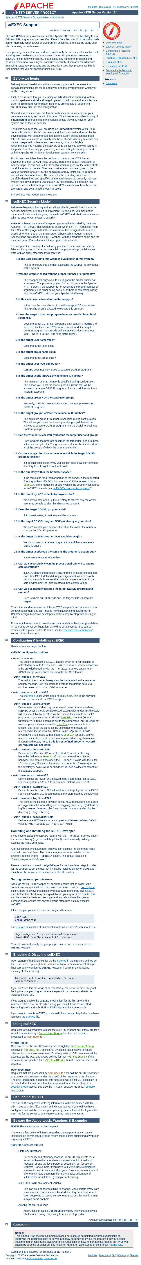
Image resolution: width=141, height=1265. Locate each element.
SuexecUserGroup (50, 1033)
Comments (111, 83)
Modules (92, 7)
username (29, 695)
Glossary (123, 7)
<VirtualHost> (77, 1056)
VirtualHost (32, 1050)
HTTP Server (23, 17)
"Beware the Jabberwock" (78, 630)
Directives (104, 7)
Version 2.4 (58, 17)
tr (97, 30)
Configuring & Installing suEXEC (39, 640)
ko (92, 30)
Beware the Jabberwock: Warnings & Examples (119, 72)
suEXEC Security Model (118, 46)
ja (86, 30)
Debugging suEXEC (116, 66)
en (76, 30)
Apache (10, 17)
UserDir (29, 484)
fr (81, 30)
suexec (20, 927)
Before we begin (114, 42)
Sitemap (134, 7)
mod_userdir (35, 1036)
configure (88, 887)
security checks (20, 1086)
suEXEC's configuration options (71, 488)
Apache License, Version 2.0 (41, 1258)
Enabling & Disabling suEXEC (122, 58)
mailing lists (115, 1244)
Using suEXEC (114, 62)
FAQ (114, 7)
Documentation (41, 17)
